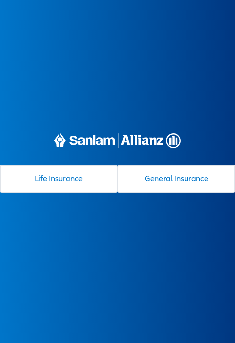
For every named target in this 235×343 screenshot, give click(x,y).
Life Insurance (59, 178)
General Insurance (176, 178)
